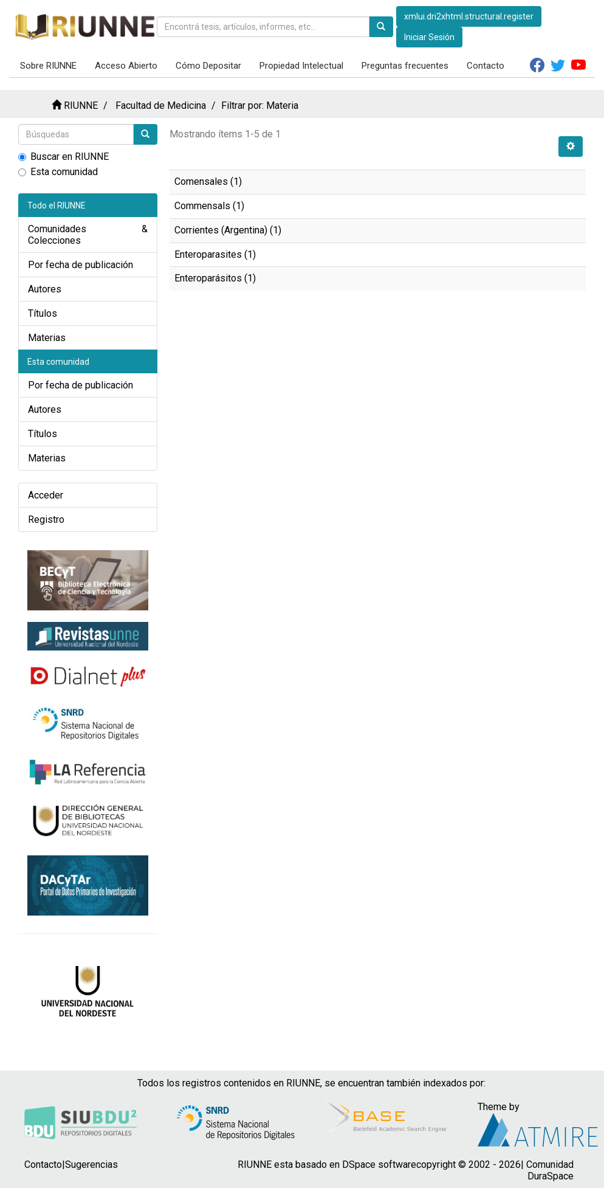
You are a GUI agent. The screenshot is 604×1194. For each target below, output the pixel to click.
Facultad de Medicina (160, 105)
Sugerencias (91, 1164)
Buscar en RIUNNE (63, 156)
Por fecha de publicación (80, 265)
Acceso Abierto (126, 65)
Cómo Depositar (208, 65)
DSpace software (379, 1164)
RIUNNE (81, 105)
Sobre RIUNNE (48, 65)
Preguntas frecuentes (405, 65)
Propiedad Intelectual (301, 65)
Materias (47, 337)
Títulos (42, 313)
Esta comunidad (58, 172)
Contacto (485, 65)
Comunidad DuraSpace (550, 1170)
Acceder (45, 495)
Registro (46, 519)
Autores (44, 289)
